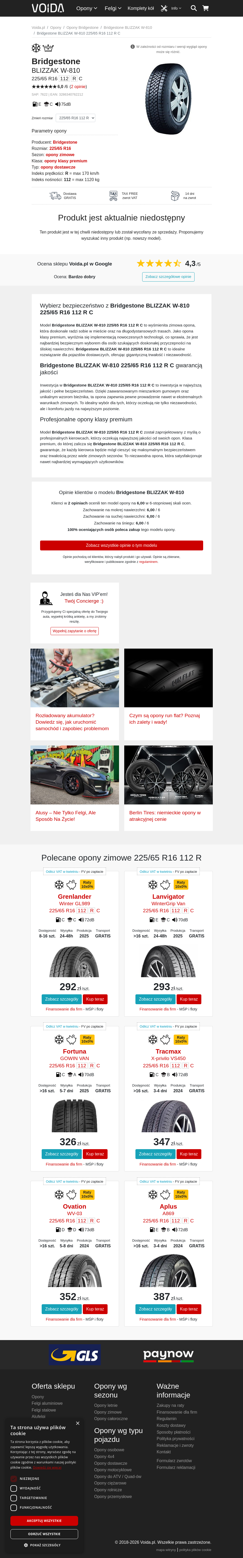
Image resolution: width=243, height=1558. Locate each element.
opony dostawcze (58, 167)
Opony (87, 8)
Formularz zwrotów (174, 1461)
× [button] (77, 1424)
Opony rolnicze (108, 1490)
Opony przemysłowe (113, 1496)
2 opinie (78, 86)
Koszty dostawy (171, 1425)
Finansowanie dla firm (64, 1009)
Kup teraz (95, 999)
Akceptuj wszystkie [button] (44, 1521)
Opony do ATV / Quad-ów (117, 1476)
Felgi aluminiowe (47, 1403)
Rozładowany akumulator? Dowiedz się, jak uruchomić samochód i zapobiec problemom (72, 722)
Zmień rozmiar (42, 118)
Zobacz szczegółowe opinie (168, 277)
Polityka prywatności (176, 1438)
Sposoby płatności (174, 1432)
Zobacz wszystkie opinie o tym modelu (121, 545)
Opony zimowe (108, 1412)
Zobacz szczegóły (61, 999)
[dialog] (44, 1485)
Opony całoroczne (111, 1418)
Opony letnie (106, 1405)
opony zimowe (60, 154)
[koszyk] (205, 8)
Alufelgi (38, 1416)
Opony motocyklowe (113, 1470)
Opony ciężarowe (110, 1483)
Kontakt (164, 1452)
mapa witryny (166, 1550)
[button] (44, 1545)
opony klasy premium (65, 161)
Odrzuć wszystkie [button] (44, 1534)
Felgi (113, 8)
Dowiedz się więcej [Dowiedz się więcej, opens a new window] (47, 1467)
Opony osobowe (109, 1450)
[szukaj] (194, 8)
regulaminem (148, 562)
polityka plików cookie (195, 1550)
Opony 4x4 (104, 1456)
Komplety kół (141, 8)
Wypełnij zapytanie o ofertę (75, 631)
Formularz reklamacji (176, 1467)
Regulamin (167, 1418)
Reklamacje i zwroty (175, 1445)
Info (176, 8)
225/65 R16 (60, 148)
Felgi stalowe (44, 1410)
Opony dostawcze (110, 1463)
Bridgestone (65, 142)
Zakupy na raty (170, 1405)
